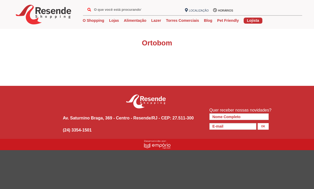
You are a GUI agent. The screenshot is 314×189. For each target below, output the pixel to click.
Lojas (114, 20)
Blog (208, 20)
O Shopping (93, 20)
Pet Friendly (228, 20)
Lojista (253, 20)
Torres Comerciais (182, 20)
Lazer (156, 20)
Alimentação (135, 20)
